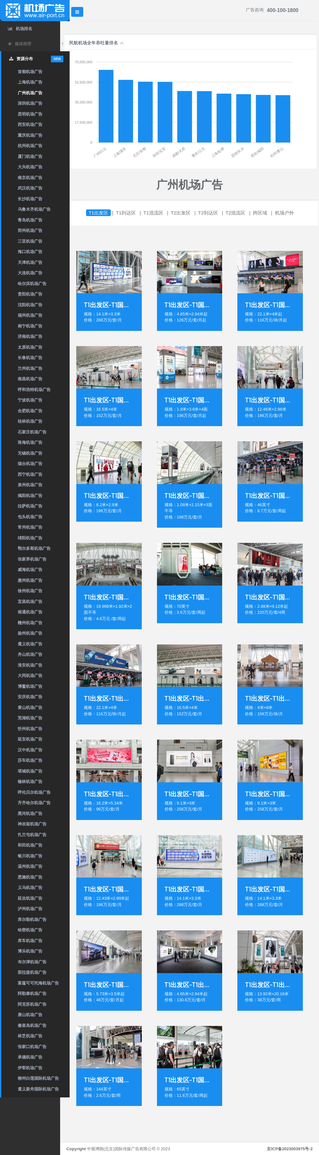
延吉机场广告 (30, 898)
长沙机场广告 (30, 198)
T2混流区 (245, 212)
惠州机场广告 (30, 580)
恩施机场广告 (30, 877)
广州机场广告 (30, 92)
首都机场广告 (30, 71)
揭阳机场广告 (30, 495)
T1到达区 (136, 212)
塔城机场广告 (30, 771)
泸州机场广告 (30, 908)
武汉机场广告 (30, 188)
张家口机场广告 (32, 1046)
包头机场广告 (30, 516)
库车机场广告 (30, 940)
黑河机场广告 (30, 813)
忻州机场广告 (30, 728)
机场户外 (294, 212)
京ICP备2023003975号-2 (290, 1148)
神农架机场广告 (32, 824)
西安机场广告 (30, 124)
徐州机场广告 (30, 590)
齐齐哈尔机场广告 (34, 802)
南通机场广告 (30, 612)
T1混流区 (163, 212)
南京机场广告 (30, 177)
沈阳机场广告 (30, 304)
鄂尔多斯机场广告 (34, 548)
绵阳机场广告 (30, 538)
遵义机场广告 (30, 644)
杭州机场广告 (30, 145)
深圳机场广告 (30, 103)
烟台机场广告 (30, 463)
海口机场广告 (30, 251)
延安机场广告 (30, 739)
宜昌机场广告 (30, 601)
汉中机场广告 (30, 750)
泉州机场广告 (30, 484)
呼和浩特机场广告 (34, 389)
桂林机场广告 (30, 421)
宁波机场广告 (30, 400)
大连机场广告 (30, 272)
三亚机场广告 (30, 241)
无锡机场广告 (30, 453)
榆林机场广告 (30, 781)
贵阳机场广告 (30, 294)
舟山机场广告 (30, 654)
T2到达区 (218, 212)
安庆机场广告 (30, 696)
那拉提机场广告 (32, 972)
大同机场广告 (30, 675)
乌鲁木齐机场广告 (34, 209)
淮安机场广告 (30, 665)
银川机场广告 (30, 856)
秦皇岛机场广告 (32, 1025)
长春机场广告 (30, 357)
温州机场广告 (30, 866)
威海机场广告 (30, 569)
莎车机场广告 (30, 760)
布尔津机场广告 (32, 961)
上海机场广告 (30, 82)
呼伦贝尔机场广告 (34, 792)
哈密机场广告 (30, 930)
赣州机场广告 (30, 622)
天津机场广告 (30, 262)
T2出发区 (190, 212)
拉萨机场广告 (30, 506)
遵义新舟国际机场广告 (38, 1089)
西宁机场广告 (30, 474)
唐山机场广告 (30, 1014)
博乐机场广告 (30, 951)
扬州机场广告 (30, 633)
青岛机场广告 (30, 220)
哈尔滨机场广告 (32, 283)
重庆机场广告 (30, 135)
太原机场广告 (30, 347)
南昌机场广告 (30, 378)
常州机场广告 (30, 527)
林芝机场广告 (30, 1036)
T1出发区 (108, 212)
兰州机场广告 (30, 368)
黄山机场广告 (30, 707)
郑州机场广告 (30, 230)
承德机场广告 (30, 1057)
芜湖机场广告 (30, 718)
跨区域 (270, 212)
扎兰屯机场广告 (32, 834)
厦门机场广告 (30, 156)
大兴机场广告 (30, 167)
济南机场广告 (30, 336)
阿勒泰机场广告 (32, 993)
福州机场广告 (30, 315)
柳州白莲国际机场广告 (38, 1078)
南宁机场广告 (30, 326)
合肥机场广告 (30, 410)
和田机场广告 (30, 845)
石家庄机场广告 (32, 432)
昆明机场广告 (30, 114)
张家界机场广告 (32, 559)
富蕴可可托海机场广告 (38, 983)
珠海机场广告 (30, 442)
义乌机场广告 (30, 887)
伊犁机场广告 (30, 1067)
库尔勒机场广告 (32, 919)
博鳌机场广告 (30, 686)
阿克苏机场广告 (32, 1004)
